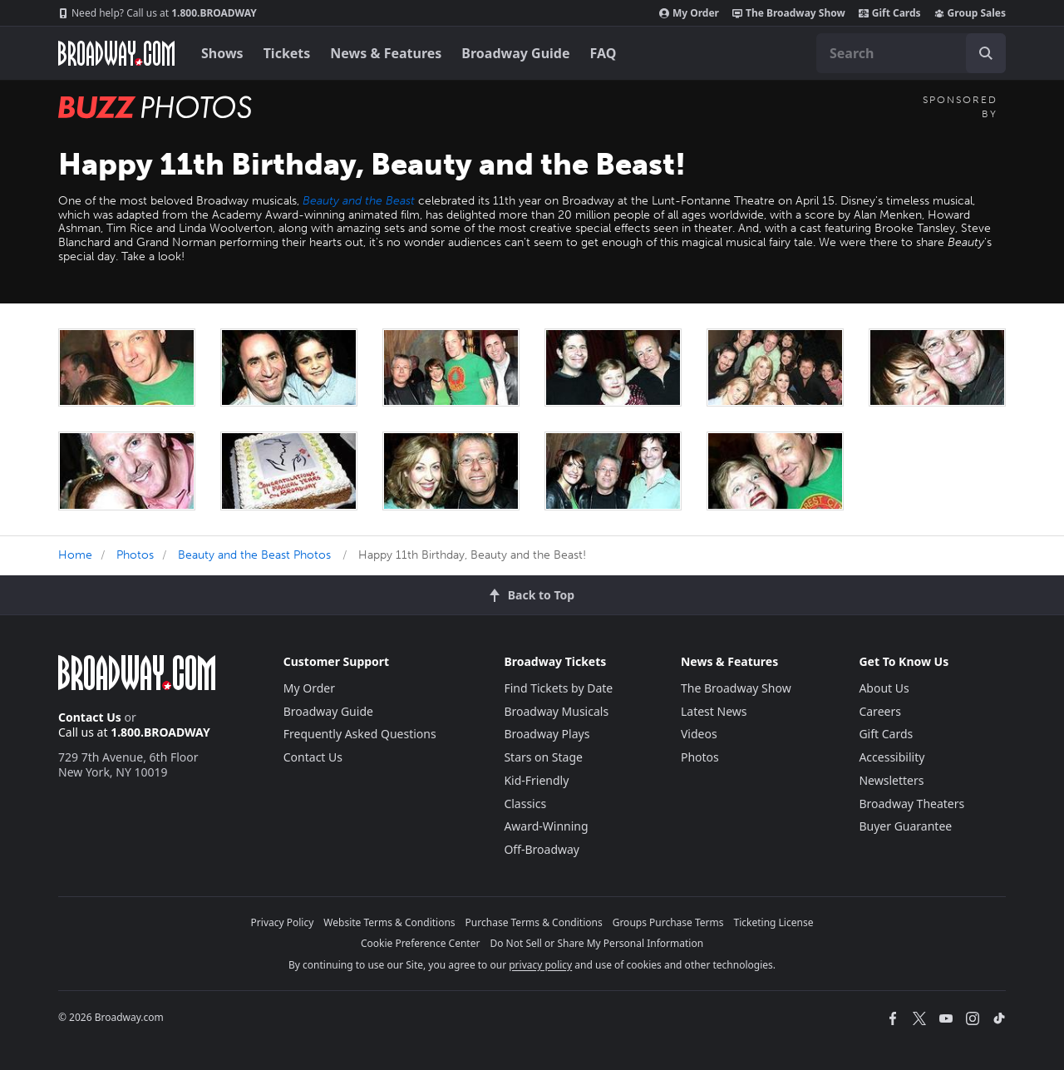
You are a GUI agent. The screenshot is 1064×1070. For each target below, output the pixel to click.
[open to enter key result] (986, 53)
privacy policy (540, 965)
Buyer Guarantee (905, 826)
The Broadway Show (788, 13)
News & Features (385, 53)
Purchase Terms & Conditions (534, 922)
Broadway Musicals (556, 711)
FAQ (603, 53)
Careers (879, 711)
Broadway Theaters (911, 803)
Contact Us (89, 717)
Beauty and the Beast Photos (254, 555)
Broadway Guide (515, 53)
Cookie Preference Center (420, 943)
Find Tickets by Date (558, 688)
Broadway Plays (546, 734)
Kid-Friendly (536, 780)
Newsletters (891, 780)
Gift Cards (890, 13)
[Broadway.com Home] (116, 53)
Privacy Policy (282, 922)
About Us (884, 688)
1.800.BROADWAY (157, 13)
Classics (525, 803)
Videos (699, 734)
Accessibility (891, 757)
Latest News (714, 711)
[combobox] (911, 53)
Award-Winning (546, 826)
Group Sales (970, 13)
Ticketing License (774, 922)
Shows (222, 53)
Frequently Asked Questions (359, 734)
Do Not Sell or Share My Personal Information (596, 943)
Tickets (287, 53)
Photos (135, 555)
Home (75, 555)
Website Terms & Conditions (389, 922)
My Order (689, 13)
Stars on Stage (543, 757)
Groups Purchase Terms (668, 922)
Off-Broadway (541, 849)
